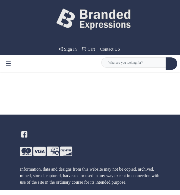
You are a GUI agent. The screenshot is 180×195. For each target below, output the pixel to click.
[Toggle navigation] (8, 63)
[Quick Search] (133, 62)
